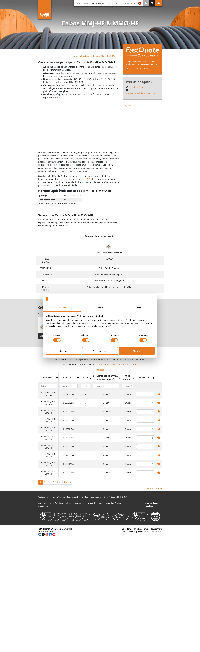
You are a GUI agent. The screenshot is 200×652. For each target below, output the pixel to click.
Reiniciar (100, 370)
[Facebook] (50, 534)
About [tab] (138, 308)
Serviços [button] (111, 3)
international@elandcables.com (141, 93)
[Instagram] (46, 534)
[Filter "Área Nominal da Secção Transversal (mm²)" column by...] (106, 386)
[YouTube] (53, 534)
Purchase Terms (141, 529)
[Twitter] (43, 534)
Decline (63, 351)
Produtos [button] (97, 3)
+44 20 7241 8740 (137, 87)
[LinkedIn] (39, 534)
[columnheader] (48, 378)
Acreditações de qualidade (151, 504)
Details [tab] (100, 308)
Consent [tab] (62, 308)
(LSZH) (87, 179)
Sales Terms (127, 529)
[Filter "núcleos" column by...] (85, 386)
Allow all (137, 351)
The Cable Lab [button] (126, 3)
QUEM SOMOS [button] (81, 3)
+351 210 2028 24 (45, 529)
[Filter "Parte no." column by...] (68, 386)
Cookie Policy (156, 532)
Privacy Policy (143, 532)
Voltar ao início (153, 488)
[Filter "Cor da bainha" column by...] (127, 386)
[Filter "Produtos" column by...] (48, 386)
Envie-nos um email (63, 529)
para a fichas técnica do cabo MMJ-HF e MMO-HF (95, 55)
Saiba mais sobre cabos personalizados (118, 364)
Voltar (129, 105)
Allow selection (100, 351)
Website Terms (129, 532)
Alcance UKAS (156, 529)
